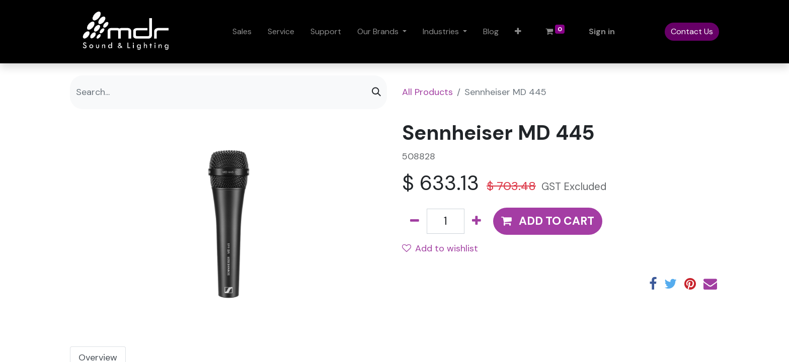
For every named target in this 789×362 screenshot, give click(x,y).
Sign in (602, 31)
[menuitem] (242, 32)
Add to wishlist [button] (440, 248)
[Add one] (476, 221)
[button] (518, 32)
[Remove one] (414, 221)
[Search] (376, 92)
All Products (427, 92)
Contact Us (692, 31)
